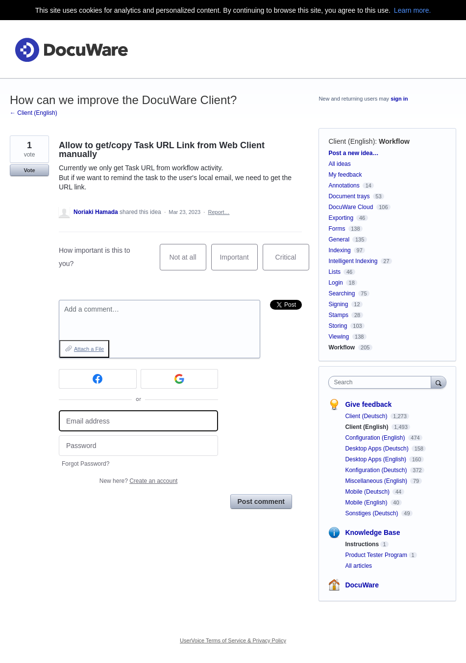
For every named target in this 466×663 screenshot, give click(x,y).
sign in (399, 99)
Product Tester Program (376, 555)
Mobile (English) (367, 502)
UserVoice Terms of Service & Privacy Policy (233, 640)
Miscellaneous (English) (377, 480)
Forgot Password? (85, 463)
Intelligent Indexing (352, 261)
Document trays (348, 196)
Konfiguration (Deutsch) (376, 470)
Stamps (338, 315)
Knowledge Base (372, 532)
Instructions (362, 544)
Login (335, 282)
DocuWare (362, 585)
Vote (29, 170)
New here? (138, 480)
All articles (358, 565)
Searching (341, 293)
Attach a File (89, 349)
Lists (334, 271)
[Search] (438, 382)
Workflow (394, 141)
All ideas (339, 163)
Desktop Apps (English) (376, 459)
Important (238, 261)
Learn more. (412, 10)
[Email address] (138, 420)
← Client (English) (33, 112)
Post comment (261, 501)
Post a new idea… (353, 153)
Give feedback (368, 404)
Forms (336, 228)
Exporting (340, 217)
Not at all (187, 261)
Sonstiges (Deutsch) (372, 513)
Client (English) (351, 141)
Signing (338, 304)
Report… (218, 212)
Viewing (338, 336)
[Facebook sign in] (98, 379)
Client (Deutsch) (367, 416)
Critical (292, 261)
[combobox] (381, 382)
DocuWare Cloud (350, 207)
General (338, 239)
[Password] (138, 445)
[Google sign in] (180, 379)
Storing (337, 325)
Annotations (343, 185)
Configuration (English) (375, 437)
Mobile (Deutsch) (368, 491)
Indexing (339, 250)
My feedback (345, 174)
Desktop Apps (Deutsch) (377, 448)
